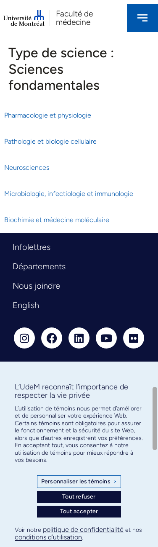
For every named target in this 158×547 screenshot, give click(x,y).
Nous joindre (36, 286)
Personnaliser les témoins (79, 481)
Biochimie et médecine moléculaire (56, 220)
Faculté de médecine (74, 18)
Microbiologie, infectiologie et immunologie (68, 194)
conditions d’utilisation (48, 537)
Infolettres (31, 247)
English (26, 305)
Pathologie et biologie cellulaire (50, 141)
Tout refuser (78, 496)
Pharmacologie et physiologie (47, 115)
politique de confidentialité (83, 530)
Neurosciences (26, 168)
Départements (39, 266)
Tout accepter (79, 511)
